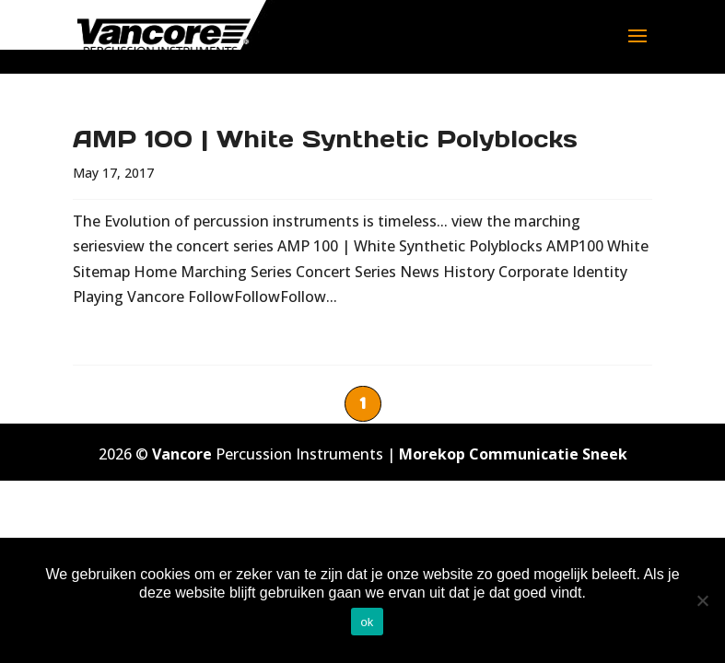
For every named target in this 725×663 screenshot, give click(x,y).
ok (366, 622)
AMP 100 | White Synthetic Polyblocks (325, 138)
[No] (702, 600)
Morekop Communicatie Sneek (513, 454)
